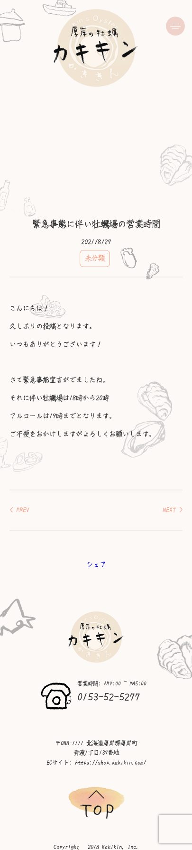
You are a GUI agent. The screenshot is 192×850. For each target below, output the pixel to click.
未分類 (95, 258)
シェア (96, 564)
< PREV (19, 510)
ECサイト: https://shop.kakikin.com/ (96, 763)
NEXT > (173, 510)
